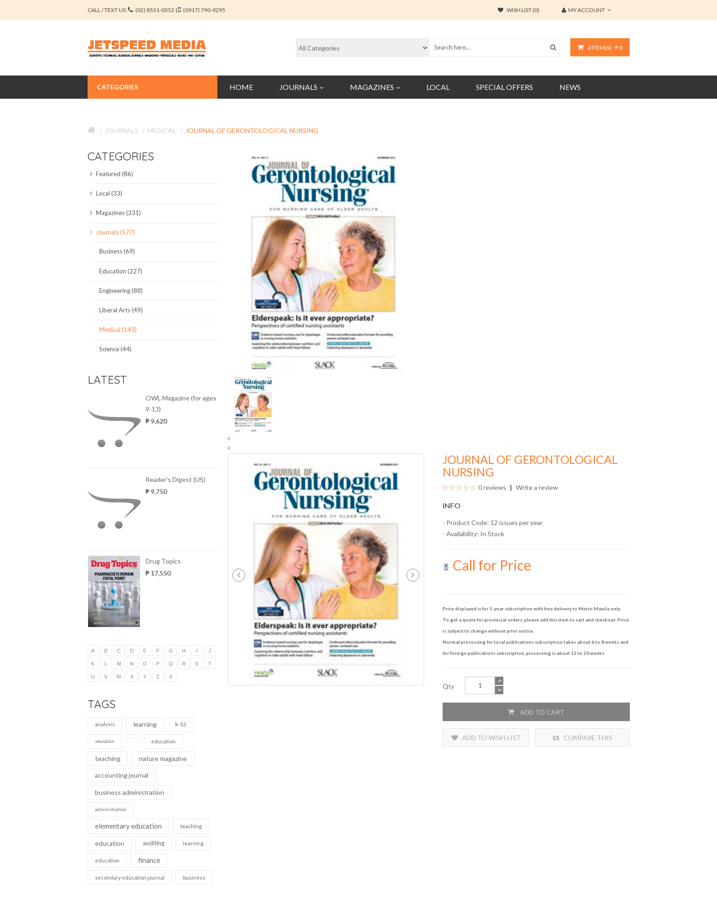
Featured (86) (111, 173)
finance (149, 860)
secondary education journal (130, 878)
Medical (161, 130)
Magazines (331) (115, 212)
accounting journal (121, 775)
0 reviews (492, 487)
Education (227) (120, 271)
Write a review (536, 487)
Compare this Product (582, 738)
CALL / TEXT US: (156, 9)
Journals (121, 130)
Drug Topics (163, 561)
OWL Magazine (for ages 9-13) (181, 403)
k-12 (180, 724)
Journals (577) (112, 232)
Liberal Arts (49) (121, 310)
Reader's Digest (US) (175, 479)
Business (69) (117, 251)
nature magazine (163, 758)
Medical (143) (118, 329)
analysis (105, 724)
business (194, 878)
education (104, 741)
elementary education (128, 826)
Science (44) (115, 349)
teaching (108, 758)
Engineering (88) (121, 290)
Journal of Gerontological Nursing (251, 130)
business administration (129, 792)
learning (145, 724)
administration (111, 809)
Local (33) (106, 193)
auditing (154, 843)
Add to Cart (536, 712)
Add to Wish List (486, 738)
